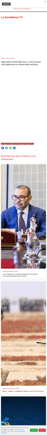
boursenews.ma (24, 8)
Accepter (33, 430)
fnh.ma (16, 8)
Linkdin (14, 148)
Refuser (42, 430)
